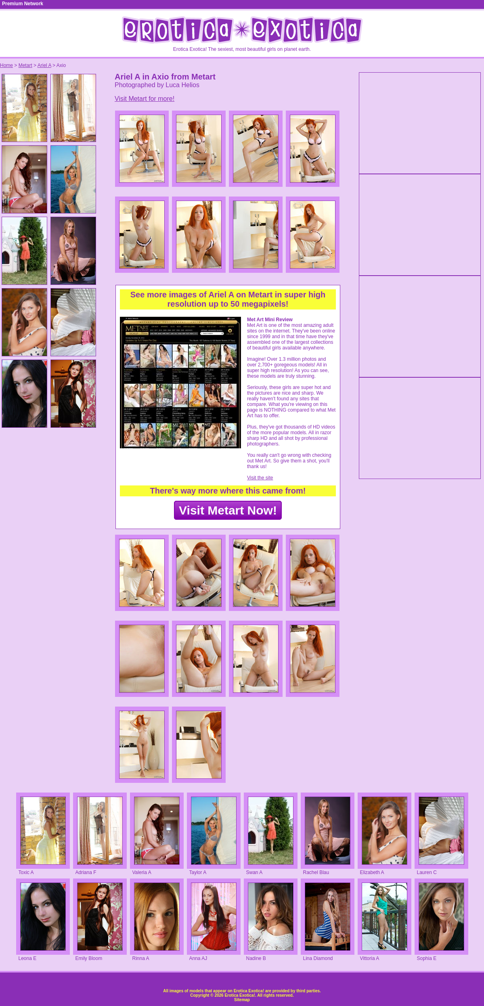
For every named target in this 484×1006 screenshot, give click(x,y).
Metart (25, 65)
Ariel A (44, 65)
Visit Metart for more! (144, 98)
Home (6, 65)
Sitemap (242, 1000)
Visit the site (260, 478)
